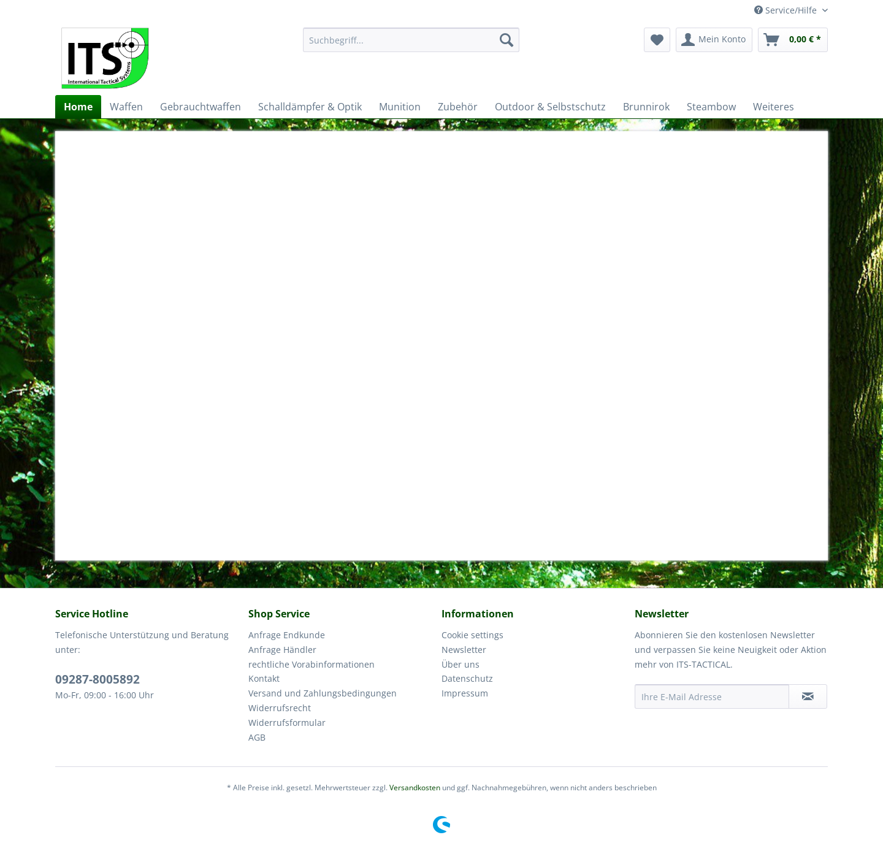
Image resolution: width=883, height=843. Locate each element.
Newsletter (464, 649)
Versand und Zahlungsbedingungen (322, 693)
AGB (257, 737)
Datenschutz (467, 678)
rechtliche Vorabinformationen (311, 664)
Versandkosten (414, 787)
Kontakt (264, 678)
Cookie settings (472, 635)
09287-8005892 (97, 679)
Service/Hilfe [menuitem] (786, 10)
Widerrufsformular (287, 722)
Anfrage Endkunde (286, 635)
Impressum (465, 693)
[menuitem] (411, 40)
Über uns (461, 664)
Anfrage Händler (282, 649)
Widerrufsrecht (279, 708)
